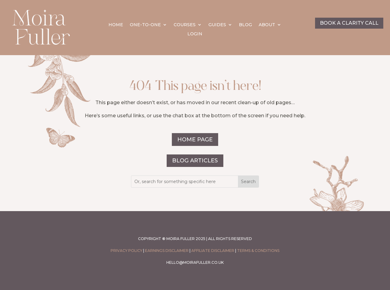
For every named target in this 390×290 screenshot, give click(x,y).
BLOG (245, 25)
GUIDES (217, 25)
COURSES (185, 25)
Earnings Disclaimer (167, 250)
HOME (115, 25)
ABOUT (267, 25)
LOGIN (194, 34)
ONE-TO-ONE (145, 25)
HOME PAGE (195, 139)
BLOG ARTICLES (195, 160)
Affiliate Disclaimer (212, 250)
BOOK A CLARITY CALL (349, 23)
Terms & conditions (258, 250)
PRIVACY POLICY (126, 250)
